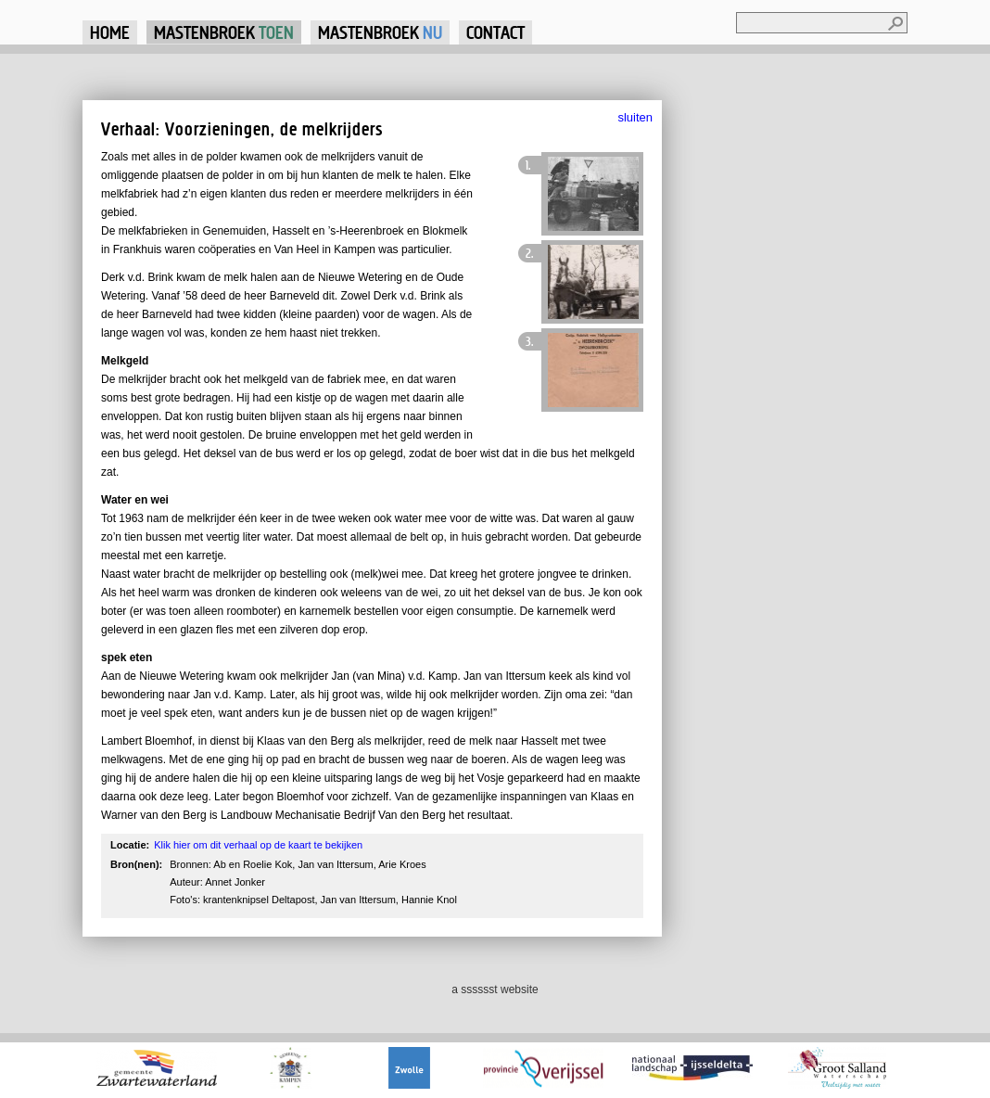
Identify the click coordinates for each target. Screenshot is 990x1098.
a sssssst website (494, 989)
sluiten (635, 117)
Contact (495, 32)
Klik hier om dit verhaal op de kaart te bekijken (258, 844)
